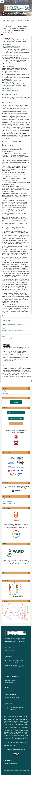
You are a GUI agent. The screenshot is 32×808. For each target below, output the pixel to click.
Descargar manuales (16, 423)
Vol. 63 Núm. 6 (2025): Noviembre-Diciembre (16, 20)
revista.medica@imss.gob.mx (11, 721)
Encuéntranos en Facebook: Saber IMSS (15, 708)
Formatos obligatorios (16, 418)
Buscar (16, 402)
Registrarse (23, 2)
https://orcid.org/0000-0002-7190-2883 (11, 65)
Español (6, 393)
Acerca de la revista (10, 680)
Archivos (9, 19)
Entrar (29, 2)
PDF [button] (4, 315)
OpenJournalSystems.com (24, 770)
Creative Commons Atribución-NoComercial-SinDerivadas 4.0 (16, 348)
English (6, 391)
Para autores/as (8, 501)
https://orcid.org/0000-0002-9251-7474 (11, 90)
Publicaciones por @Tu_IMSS (12, 697)
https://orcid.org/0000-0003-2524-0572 (11, 71)
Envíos (7, 685)
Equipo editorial (9, 682)
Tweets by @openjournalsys (10, 763)
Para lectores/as (8, 499)
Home (17, 2)
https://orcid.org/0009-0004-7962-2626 (11, 80)
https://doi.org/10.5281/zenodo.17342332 (15, 324)
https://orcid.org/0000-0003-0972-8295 (11, 46)
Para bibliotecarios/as (9, 503)
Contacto (7, 687)
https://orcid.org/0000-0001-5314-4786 (11, 55)
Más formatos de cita (7, 381)
